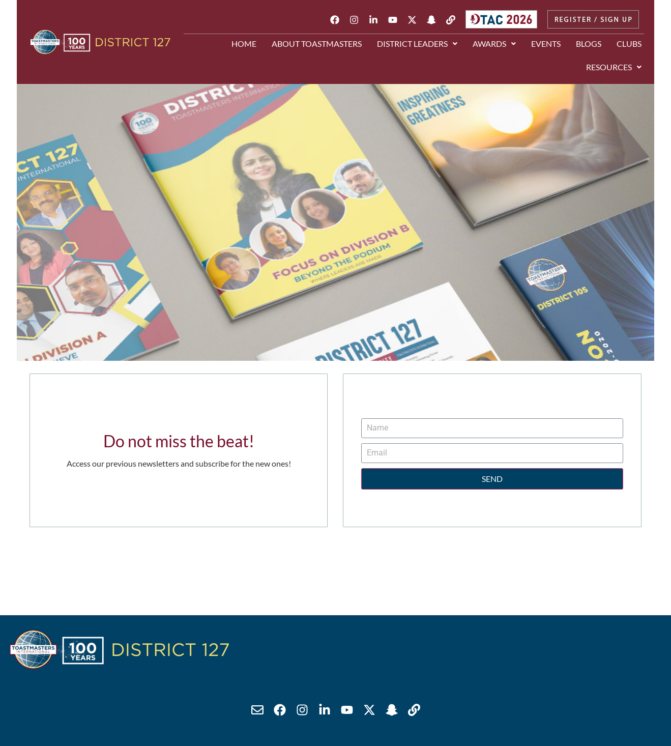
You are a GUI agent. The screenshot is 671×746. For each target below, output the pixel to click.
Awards (494, 43)
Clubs (629, 43)
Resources (613, 67)
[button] (417, 43)
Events (546, 43)
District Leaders (417, 43)
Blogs (588, 43)
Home (243, 43)
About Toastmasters (317, 43)
